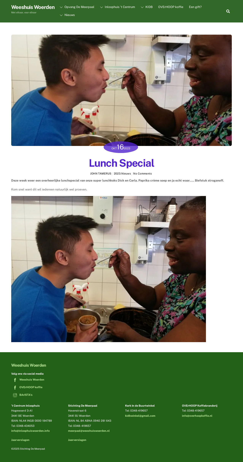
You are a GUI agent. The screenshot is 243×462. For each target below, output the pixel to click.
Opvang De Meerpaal (77, 7)
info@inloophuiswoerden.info (30, 430)
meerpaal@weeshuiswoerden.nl (89, 430)
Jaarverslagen (20, 439)
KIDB (147, 7)
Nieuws (67, 15)
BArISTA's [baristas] (22, 394)
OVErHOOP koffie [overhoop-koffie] (26, 387)
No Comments (142, 173)
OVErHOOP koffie (170, 7)
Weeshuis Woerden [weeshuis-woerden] (27, 379)
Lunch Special (121, 163)
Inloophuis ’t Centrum (117, 7)
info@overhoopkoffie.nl (197, 415)
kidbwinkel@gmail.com (140, 415)
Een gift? (195, 7)
